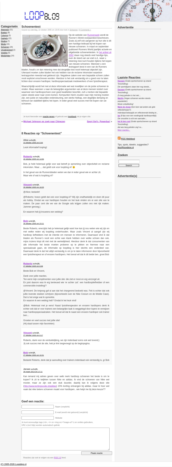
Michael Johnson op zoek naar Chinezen (44, 121)
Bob (25, 221)
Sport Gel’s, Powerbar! (98, 121)
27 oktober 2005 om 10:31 (33, 355)
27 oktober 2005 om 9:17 (33, 335)
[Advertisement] (145, 51)
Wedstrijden (6, 56)
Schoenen (5, 47)
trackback (72, 116)
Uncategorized (6, 50)
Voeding (4, 53)
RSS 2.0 (57, 458)
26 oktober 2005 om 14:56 (33, 159)
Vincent (27, 184)
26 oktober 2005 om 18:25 (33, 187)
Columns (4, 35)
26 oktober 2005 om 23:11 (33, 223)
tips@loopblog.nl (126, 147)
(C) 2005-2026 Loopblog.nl (13, 464)
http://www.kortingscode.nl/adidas (40, 386)
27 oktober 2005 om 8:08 (33, 266)
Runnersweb (93, 35)
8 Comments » (85, 30)
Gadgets (4, 38)
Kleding (4, 41)
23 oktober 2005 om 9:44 (33, 143)
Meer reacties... (124, 130)
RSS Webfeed (128, 139)
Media (3, 44)
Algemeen (5, 30)
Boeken (4, 33)
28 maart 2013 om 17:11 (33, 372)
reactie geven (48, 116)
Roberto (27, 156)
